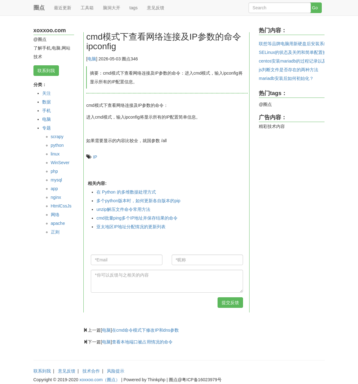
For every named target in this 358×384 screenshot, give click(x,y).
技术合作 (91, 371)
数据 (46, 101)
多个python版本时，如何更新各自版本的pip (138, 200)
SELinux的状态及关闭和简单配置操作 (295, 52)
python (57, 145)
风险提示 (115, 371)
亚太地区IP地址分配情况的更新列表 (131, 226)
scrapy (57, 136)
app (54, 188)
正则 (55, 231)
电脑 (46, 119)
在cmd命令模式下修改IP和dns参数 (145, 330)
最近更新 (62, 7)
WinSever (60, 162)
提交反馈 (230, 302)
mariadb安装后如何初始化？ (286, 78)
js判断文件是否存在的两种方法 (288, 69)
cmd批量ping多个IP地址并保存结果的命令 (137, 218)
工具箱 (87, 7)
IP (95, 157)
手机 (46, 110)
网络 (55, 214)
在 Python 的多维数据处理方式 (126, 192)
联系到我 (46, 70)
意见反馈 (155, 7)
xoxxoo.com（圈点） (99, 379)
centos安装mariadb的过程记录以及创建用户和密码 (308, 61)
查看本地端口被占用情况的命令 (142, 341)
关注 (46, 93)
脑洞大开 (111, 7)
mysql (56, 179)
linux (55, 153)
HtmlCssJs (61, 205)
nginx (56, 197)
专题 (46, 127)
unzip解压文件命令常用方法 (123, 209)
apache (58, 223)
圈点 (39, 8)
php (54, 171)
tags (134, 7)
